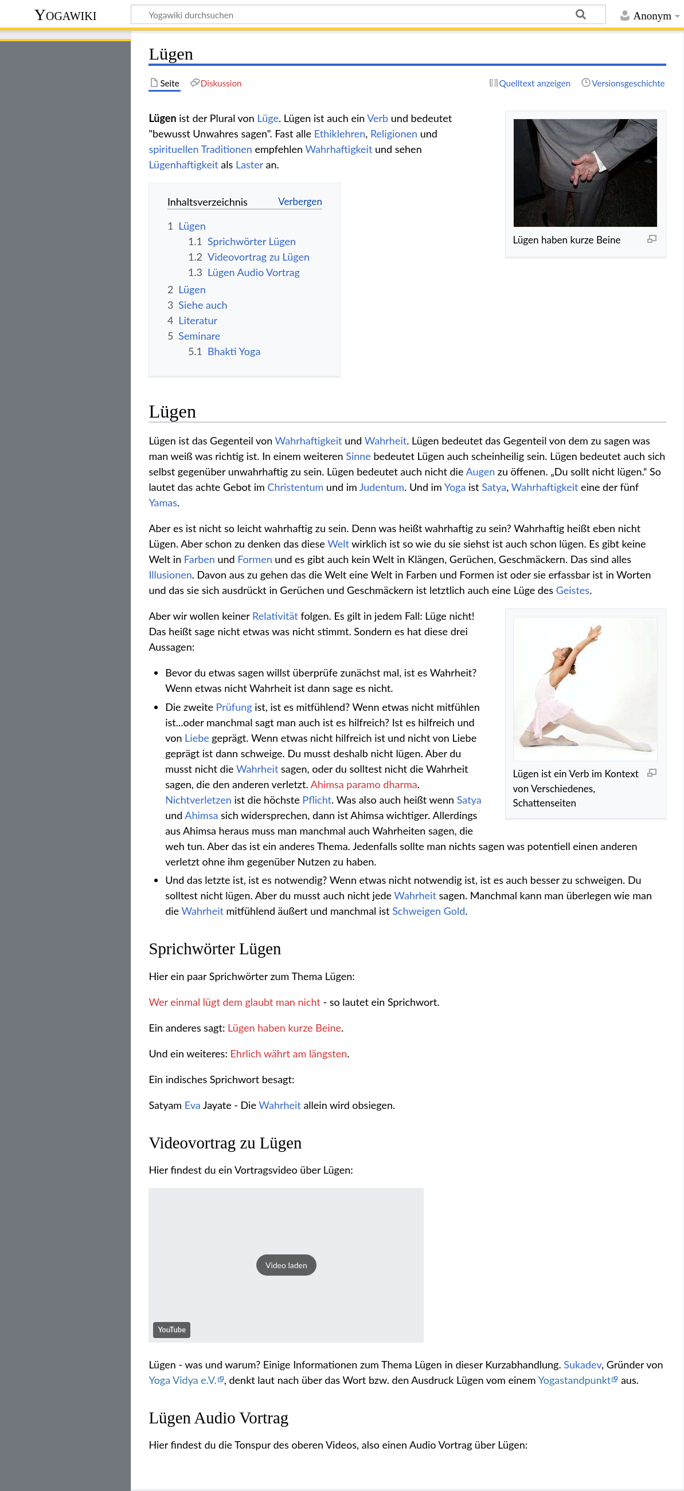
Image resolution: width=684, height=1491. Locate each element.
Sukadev (582, 1364)
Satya (494, 487)
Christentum (295, 487)
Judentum (381, 487)
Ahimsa (201, 815)
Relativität (275, 615)
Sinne (358, 456)
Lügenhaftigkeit (183, 164)
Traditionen (226, 149)
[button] (286, 1265)
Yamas (162, 502)
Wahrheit (386, 440)
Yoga (455, 487)
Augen (480, 471)
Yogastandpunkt (574, 1380)
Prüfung (234, 707)
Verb (377, 118)
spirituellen (173, 149)
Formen (254, 559)
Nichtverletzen (198, 799)
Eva (193, 1105)
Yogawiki (65, 14)
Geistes (572, 590)
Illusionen (169, 574)
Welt (338, 543)
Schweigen (416, 910)
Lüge (268, 118)
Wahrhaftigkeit (338, 149)
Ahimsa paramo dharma (364, 784)
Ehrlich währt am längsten (288, 1053)
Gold (455, 910)
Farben (199, 559)
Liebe (197, 737)
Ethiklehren (340, 133)
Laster (249, 164)
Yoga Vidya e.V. (182, 1380)
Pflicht (316, 799)
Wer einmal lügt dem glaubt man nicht (234, 1002)
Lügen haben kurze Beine (284, 1027)
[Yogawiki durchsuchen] (368, 14)
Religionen (393, 133)
